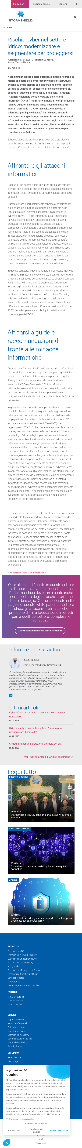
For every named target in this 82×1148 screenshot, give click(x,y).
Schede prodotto (16, 978)
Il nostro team (14, 1057)
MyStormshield (15, 1004)
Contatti (63, 4)
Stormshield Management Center (24, 970)
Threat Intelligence (17, 1031)
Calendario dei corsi (17, 1027)
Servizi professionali (17, 1023)
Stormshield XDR (16, 951)
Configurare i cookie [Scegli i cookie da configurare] (36, 1130)
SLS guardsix (14, 966)
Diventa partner (15, 1000)
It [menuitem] (76, 4)
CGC (41, 1139)
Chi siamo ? (18, 4)
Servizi (12, 1015)
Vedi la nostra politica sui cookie (20, 1119)
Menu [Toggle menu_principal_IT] (7, 27)
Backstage (13, 1061)
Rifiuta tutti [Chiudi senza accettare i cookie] (14, 1130)
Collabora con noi (41, 4)
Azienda (13, 880)
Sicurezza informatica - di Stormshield (29, 573)
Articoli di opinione (19, 829)
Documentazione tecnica (20, 1038)
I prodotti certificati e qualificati (23, 974)
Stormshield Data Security (20, 962)
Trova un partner (16, 996)
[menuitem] (75, 4)
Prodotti (13, 946)
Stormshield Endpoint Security (22, 958)
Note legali (41, 1135)
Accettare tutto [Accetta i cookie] (59, 1130)
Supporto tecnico (16, 1019)
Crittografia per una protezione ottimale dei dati (35, 743)
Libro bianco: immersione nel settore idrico (40, 630)
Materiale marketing (17, 1042)
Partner (13, 992)
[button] (7, 1142)
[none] (75, 4)
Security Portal (15, 1046)
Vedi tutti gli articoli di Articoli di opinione (48, 756)
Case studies (14, 981)
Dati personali (41, 1143)
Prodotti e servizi (18, 777)
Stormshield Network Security (22, 955)
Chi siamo (13, 1053)
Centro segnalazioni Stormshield (23, 985)
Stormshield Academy (18, 1035)
